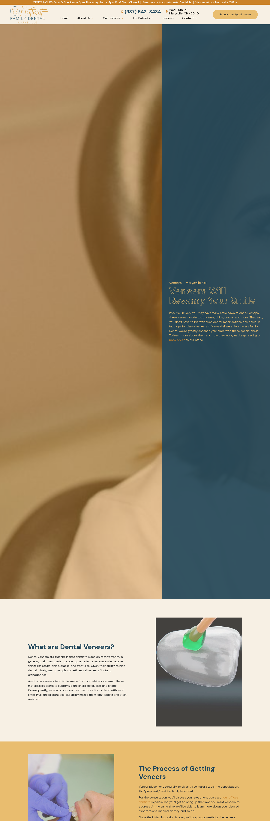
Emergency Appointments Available (167, 2)
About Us (85, 18)
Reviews (168, 18)
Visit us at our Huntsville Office (216, 2)
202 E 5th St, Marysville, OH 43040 (182, 11)
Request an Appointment (235, 14)
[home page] (29, 14)
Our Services (113, 18)
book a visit (177, 340)
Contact (190, 18)
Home (64, 18)
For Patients (143, 18)
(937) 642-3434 (140, 11)
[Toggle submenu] (92, 18)
